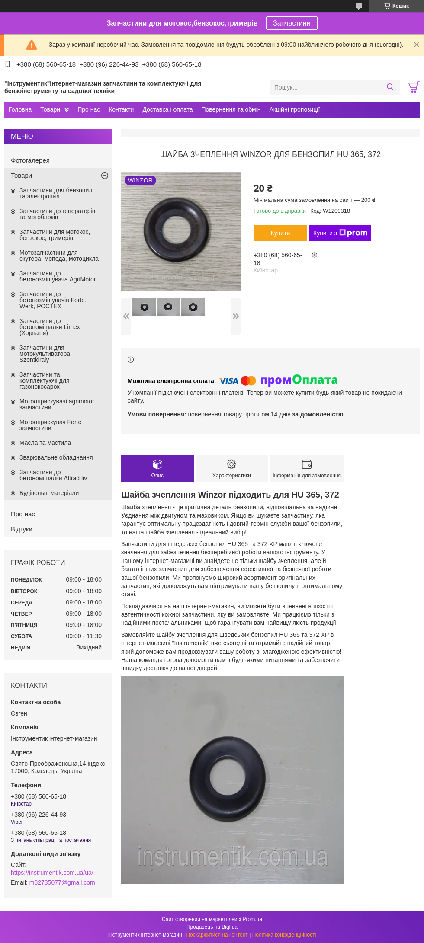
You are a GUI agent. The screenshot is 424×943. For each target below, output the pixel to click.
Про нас (88, 109)
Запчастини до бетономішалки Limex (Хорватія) (49, 326)
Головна (20, 109)
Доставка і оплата (167, 109)
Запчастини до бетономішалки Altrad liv (53, 475)
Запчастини (292, 23)
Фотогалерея (30, 160)
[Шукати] (390, 87)
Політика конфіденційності (284, 935)
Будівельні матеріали (49, 492)
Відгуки (21, 529)
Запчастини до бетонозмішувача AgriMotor (57, 276)
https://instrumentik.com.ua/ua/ (52, 872)
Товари (50, 109)
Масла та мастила (45, 442)
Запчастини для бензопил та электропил (55, 193)
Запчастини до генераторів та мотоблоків (57, 214)
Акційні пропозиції (295, 109)
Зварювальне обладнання (56, 457)
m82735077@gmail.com (62, 882)
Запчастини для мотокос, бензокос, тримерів (54, 234)
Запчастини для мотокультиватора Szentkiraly (44, 353)
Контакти (121, 109)
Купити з (340, 233)
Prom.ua (252, 919)
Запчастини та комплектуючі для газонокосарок (44, 380)
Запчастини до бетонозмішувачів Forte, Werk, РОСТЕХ (53, 300)
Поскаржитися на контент (216, 935)
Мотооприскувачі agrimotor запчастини (56, 404)
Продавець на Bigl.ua (212, 927)
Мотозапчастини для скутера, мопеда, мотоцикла (59, 255)
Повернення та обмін (230, 109)
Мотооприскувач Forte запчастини (50, 425)
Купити (280, 233)
